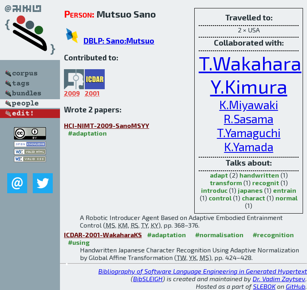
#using (79, 242)
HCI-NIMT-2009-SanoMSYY (106, 125)
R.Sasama (248, 119)
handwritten (259, 175)
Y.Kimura (248, 86)
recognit (265, 182)
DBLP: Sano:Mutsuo (119, 40)
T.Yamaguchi (249, 133)
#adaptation (87, 133)
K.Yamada (248, 147)
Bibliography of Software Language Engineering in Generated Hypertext (202, 271)
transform (226, 182)
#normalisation (219, 234)
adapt (219, 175)
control (220, 198)
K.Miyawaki (248, 105)
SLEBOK (264, 286)
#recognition (273, 234)
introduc (214, 190)
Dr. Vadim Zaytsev (279, 278)
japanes (250, 190)
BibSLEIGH (148, 278)
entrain (284, 190)
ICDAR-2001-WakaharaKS (103, 234)
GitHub (295, 286)
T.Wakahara (250, 62)
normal (286, 198)
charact (253, 198)
